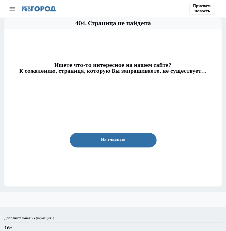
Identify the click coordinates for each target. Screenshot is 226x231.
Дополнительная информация (27, 218)
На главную (113, 139)
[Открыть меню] (12, 9)
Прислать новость (202, 8)
